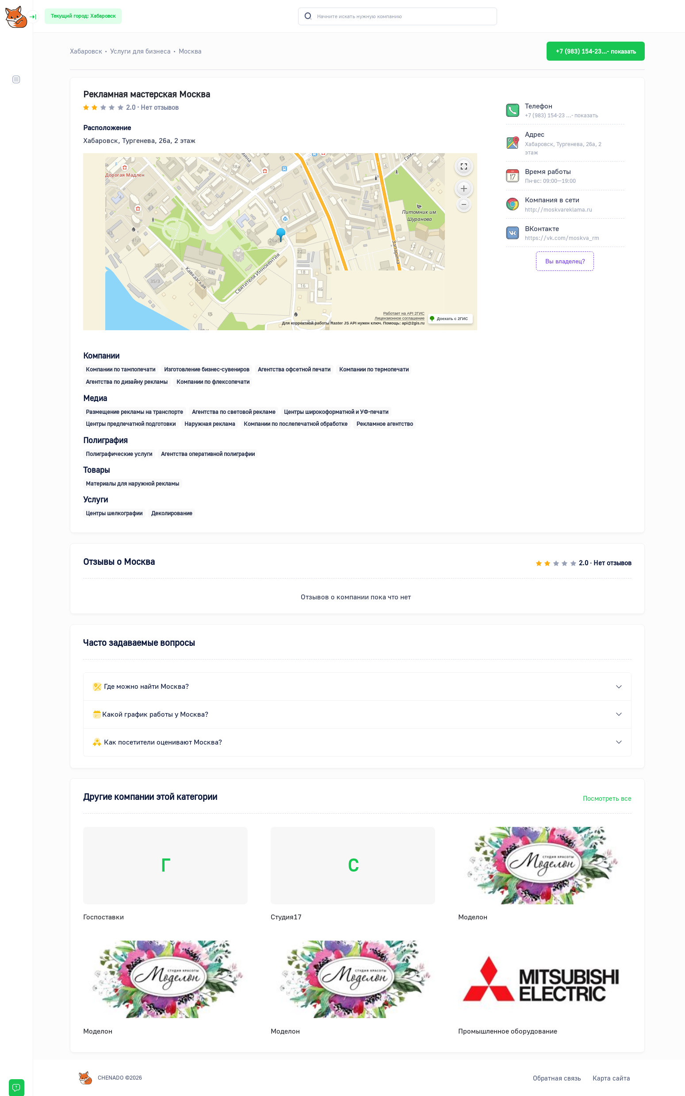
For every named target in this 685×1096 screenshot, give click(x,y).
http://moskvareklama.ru (560, 209)
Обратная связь (559, 1078)
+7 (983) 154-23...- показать (598, 51)
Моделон (474, 916)
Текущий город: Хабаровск (83, 15)
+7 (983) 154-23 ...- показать (563, 115)
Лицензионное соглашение (401, 318)
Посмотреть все (609, 798)
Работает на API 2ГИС (405, 313)
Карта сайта (613, 1078)
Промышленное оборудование (509, 1031)
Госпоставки (105, 916)
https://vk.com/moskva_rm (564, 237)
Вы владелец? (567, 261)
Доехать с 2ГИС (454, 318)
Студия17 (287, 916)
